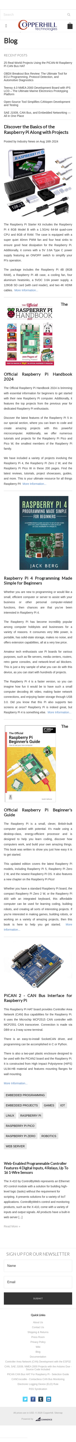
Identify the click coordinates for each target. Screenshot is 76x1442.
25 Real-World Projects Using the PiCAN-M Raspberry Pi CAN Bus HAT (38, 64)
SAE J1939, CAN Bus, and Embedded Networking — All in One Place (37, 114)
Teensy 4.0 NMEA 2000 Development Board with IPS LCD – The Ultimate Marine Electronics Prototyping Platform (37, 91)
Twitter (25, 1399)
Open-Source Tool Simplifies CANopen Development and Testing (37, 103)
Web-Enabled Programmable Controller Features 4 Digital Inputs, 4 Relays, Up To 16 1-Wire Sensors (36, 1168)
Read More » (12, 1226)
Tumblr (40, 1399)
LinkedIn (48, 1399)
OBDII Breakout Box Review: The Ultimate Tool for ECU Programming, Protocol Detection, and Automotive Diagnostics (35, 77)
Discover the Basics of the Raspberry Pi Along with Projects (36, 129)
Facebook (33, 1399)
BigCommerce (45, 1419)
